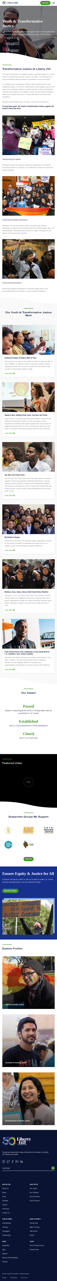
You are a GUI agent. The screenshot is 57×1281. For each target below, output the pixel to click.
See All (29, 859)
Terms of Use (24, 1277)
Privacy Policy (13, 1277)
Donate (45, 3)
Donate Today (10, 891)
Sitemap (4, 1277)
